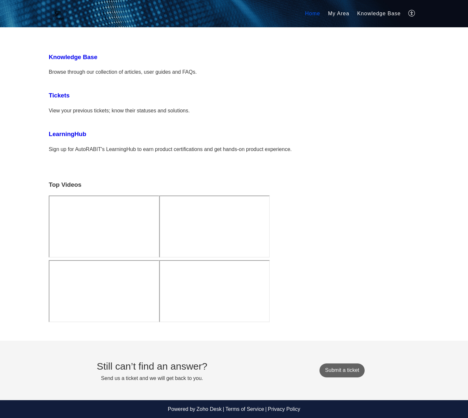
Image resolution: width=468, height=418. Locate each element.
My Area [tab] (338, 13)
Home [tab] (312, 13)
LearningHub (67, 134)
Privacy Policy (284, 409)
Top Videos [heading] (65, 184)
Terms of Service (244, 409)
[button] (412, 13)
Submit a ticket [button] (342, 370)
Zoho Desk (209, 409)
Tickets (59, 95)
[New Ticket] (342, 370)
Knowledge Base (379, 13)
